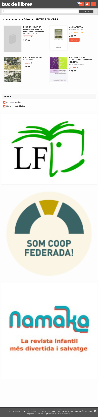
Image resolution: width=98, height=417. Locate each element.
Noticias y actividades (15, 106)
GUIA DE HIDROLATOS (32, 57)
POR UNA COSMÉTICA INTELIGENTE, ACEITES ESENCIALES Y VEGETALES (33, 29)
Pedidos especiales (14, 102)
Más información (66, 414)
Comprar (74, 40)
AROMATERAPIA (76, 27)
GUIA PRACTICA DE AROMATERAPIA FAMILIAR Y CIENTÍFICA (80, 59)
